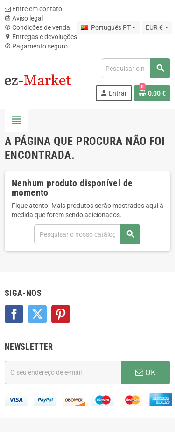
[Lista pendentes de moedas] (157, 27)
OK (145, 372)
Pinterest (60, 314)
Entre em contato (33, 9)
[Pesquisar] (136, 68)
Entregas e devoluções (41, 37)
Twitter (37, 314)
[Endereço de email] (63, 372)
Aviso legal (24, 18)
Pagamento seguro (36, 46)
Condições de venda (37, 27)
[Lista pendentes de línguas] (108, 27)
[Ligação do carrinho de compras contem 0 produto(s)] (152, 93)
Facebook (14, 314)
